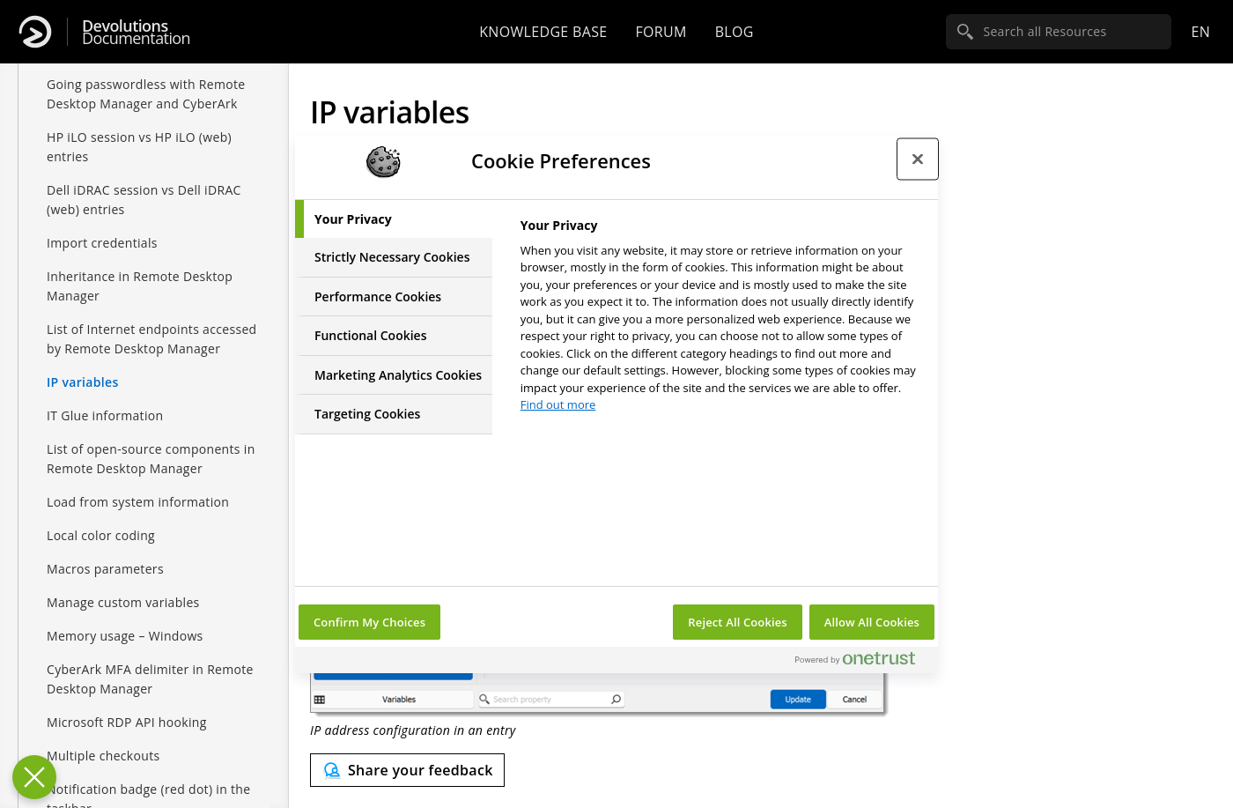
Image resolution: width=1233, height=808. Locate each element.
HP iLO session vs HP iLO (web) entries (139, 147)
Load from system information (138, 501)
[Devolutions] (35, 31)
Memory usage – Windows (125, 635)
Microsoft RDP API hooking (127, 722)
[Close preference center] (917, 159)
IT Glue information (105, 415)
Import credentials (102, 242)
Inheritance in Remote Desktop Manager (140, 286)
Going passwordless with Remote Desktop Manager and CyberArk (146, 94)
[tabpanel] (722, 320)
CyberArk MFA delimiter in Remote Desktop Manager (150, 679)
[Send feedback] (407, 770)
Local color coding (101, 535)
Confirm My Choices (369, 622)
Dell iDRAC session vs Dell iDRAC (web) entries (144, 200)
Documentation (136, 32)
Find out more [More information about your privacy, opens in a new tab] (558, 404)
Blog (734, 32)
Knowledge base (543, 32)
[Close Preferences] (34, 777)
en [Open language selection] (1200, 31)
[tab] (393, 219)
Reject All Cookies (737, 622)
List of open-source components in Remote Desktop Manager (151, 459)
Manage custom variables (123, 602)
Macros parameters (105, 568)
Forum (660, 32)
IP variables (83, 382)
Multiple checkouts (103, 755)
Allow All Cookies (871, 622)
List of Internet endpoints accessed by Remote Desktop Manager (152, 339)
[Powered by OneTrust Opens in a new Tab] (862, 662)
